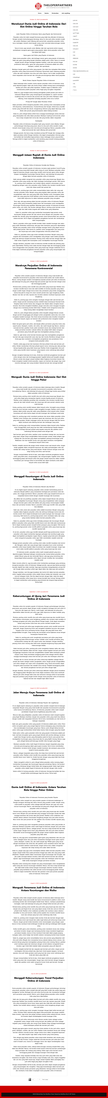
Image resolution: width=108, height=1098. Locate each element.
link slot (75, 61)
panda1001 (76, 80)
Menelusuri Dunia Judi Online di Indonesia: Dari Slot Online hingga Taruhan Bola (39, 25)
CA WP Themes (71, 1094)
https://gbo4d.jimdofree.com (80, 71)
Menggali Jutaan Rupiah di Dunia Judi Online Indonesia (39, 156)
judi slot (75, 20)
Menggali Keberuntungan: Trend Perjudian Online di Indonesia (38, 979)
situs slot (75, 23)
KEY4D (75, 67)
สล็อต (74, 86)
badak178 (75, 42)
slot (74, 52)
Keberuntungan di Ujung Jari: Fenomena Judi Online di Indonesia (39, 597)
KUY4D (75, 64)
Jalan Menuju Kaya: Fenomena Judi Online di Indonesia (38, 694)
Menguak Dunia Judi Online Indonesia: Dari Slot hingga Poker (38, 378)
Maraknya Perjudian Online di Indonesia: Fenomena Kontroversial (38, 267)
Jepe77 (75, 36)
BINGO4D (75, 58)
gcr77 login (76, 33)
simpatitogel (76, 77)
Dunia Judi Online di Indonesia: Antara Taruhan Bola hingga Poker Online (39, 788)
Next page (45, 1079)
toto (74, 55)
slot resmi (75, 26)
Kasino (47, 13)
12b (74, 83)
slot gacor (75, 49)
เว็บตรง (75, 90)
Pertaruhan (55, 13)
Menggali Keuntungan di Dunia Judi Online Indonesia (39, 478)
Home (39, 13)
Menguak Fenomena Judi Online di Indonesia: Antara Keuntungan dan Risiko (39, 889)
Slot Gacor (76, 39)
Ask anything (66, 13)
